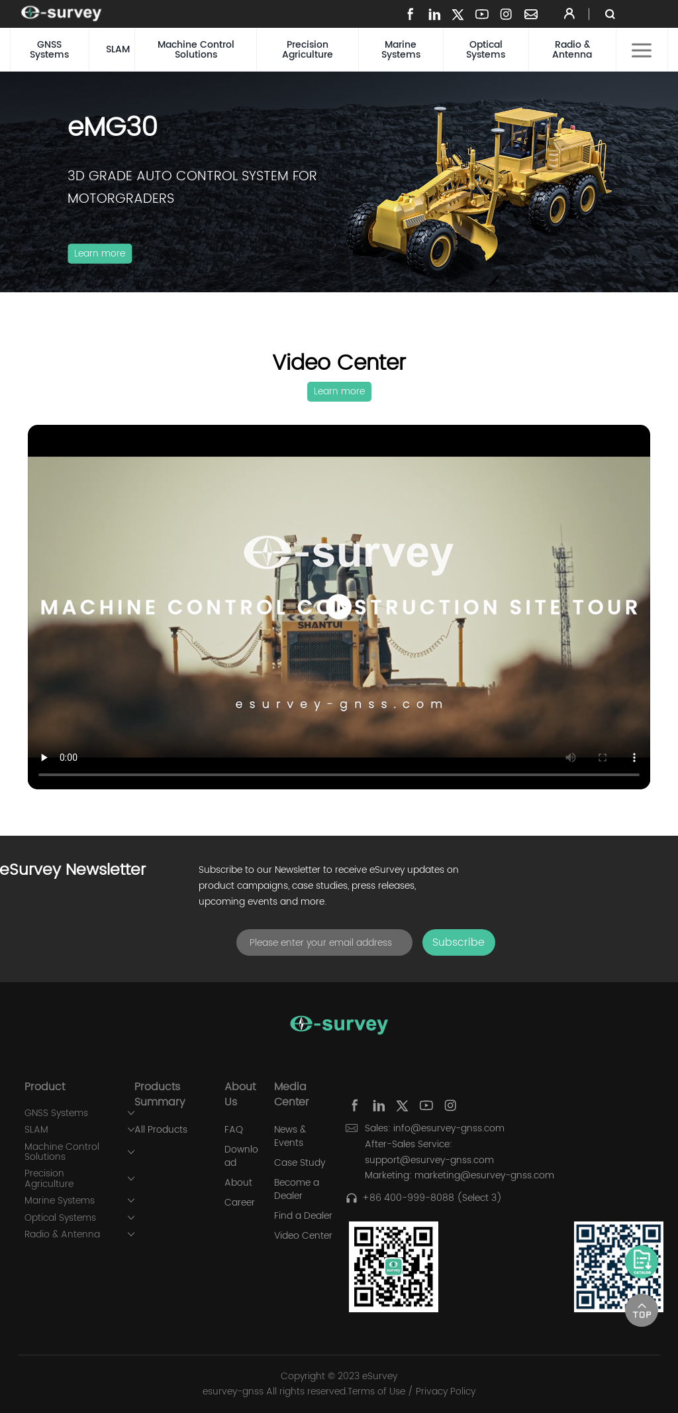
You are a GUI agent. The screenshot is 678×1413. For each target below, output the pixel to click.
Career (239, 1203)
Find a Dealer (303, 1216)
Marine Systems (400, 49)
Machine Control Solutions (196, 49)
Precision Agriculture (307, 49)
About (238, 1183)
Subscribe (458, 942)
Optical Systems (485, 49)
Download (241, 1156)
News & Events (290, 1136)
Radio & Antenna (572, 49)
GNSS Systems (49, 49)
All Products (160, 1130)
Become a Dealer (296, 1189)
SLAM (118, 49)
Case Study (299, 1163)
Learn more (99, 253)
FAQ (233, 1130)
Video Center (303, 1236)
